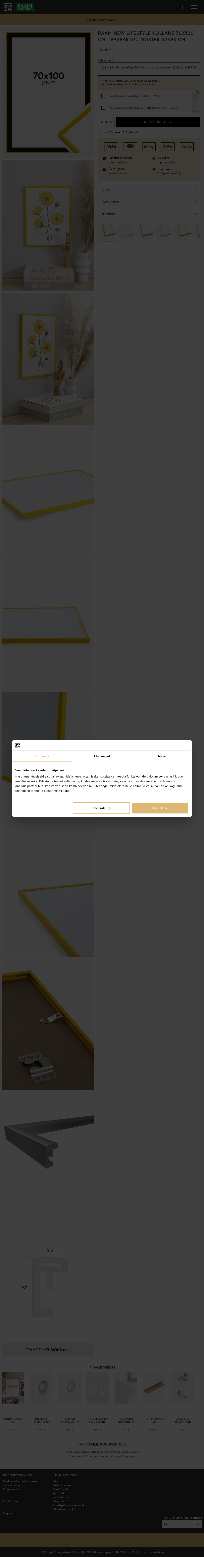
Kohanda (101, 808)
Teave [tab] (162, 756)
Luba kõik (160, 808)
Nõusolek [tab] (42, 756)
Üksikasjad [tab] (102, 756)
